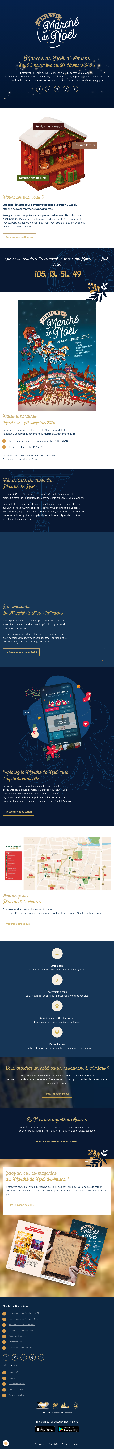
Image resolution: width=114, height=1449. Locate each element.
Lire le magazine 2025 (21, 1205)
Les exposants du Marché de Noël (23, 1319)
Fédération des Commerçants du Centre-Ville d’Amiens (54, 497)
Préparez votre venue (17, 923)
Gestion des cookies (70, 1444)
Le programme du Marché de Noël (24, 1313)
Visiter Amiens (15, 1341)
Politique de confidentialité (47, 1444)
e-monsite (68, 1412)
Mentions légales (16, 1395)
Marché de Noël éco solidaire (22, 1330)
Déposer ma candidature (19, 237)
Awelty (56, 1412)
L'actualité (13, 1372)
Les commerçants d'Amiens (21, 1347)
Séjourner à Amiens (17, 1336)
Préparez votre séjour (57, 1093)
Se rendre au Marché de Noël (22, 1324)
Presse (12, 1378)
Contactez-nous (16, 1389)
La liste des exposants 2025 (21, 652)
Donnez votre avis (17, 1383)
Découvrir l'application (18, 811)
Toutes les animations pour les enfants (57, 1141)
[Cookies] (6, 1443)
